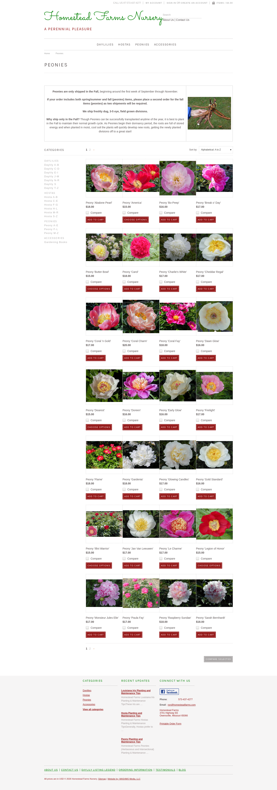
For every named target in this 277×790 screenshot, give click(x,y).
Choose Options (135, 219)
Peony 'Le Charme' (170, 548)
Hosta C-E (51, 200)
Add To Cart (96, 219)
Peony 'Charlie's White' (173, 271)
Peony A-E (51, 225)
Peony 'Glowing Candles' (174, 479)
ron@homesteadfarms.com (182, 704)
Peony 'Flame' (94, 479)
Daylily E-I (51, 172)
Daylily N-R (51, 180)
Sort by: (193, 149)
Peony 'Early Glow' (170, 410)
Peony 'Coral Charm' (135, 341)
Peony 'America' (132, 202)
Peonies (142, 44)
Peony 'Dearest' (95, 410)
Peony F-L (51, 229)
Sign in (171, 3)
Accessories (165, 44)
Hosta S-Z (51, 216)
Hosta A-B (51, 197)
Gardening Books (55, 242)
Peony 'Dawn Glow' (207, 341)
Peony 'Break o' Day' (208, 202)
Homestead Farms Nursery (103, 17)
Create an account (194, 3)
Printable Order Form (170, 723)
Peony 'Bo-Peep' (169, 202)
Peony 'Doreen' (132, 410)
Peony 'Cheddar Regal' (210, 271)
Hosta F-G (51, 204)
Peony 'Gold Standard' (209, 479)
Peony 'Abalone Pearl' (99, 202)
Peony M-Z (51, 233)
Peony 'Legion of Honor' (210, 548)
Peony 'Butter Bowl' (97, 271)
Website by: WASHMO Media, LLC (124, 779)
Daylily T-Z (51, 188)
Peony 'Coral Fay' (169, 341)
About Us (168, 19)
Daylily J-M (51, 176)
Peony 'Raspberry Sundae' (175, 617)
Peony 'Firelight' (205, 410)
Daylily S (50, 184)
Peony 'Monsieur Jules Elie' (102, 617)
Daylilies (105, 44)
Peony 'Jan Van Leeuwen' (138, 548)
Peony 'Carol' (130, 271)
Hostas (124, 44)
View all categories (93, 709)
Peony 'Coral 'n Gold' (98, 341)
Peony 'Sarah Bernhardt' (210, 617)
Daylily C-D (51, 168)
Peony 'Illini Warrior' (97, 548)
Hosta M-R (51, 212)
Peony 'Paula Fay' (133, 617)
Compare (96, 212)
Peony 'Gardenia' (133, 479)
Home (47, 53)
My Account (154, 3)
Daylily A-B (51, 164)
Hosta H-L (51, 208)
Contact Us (182, 19)
